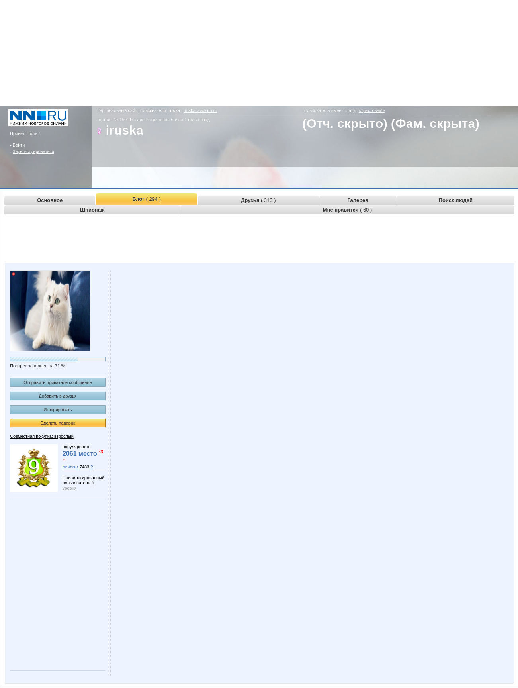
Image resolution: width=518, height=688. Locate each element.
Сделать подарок (57, 423)
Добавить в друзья (57, 396)
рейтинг (70, 467)
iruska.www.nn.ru (200, 110)
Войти (19, 145)
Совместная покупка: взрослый (42, 436)
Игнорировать (58, 409)
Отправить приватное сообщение (57, 382)
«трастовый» (372, 110)
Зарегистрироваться (33, 151)
